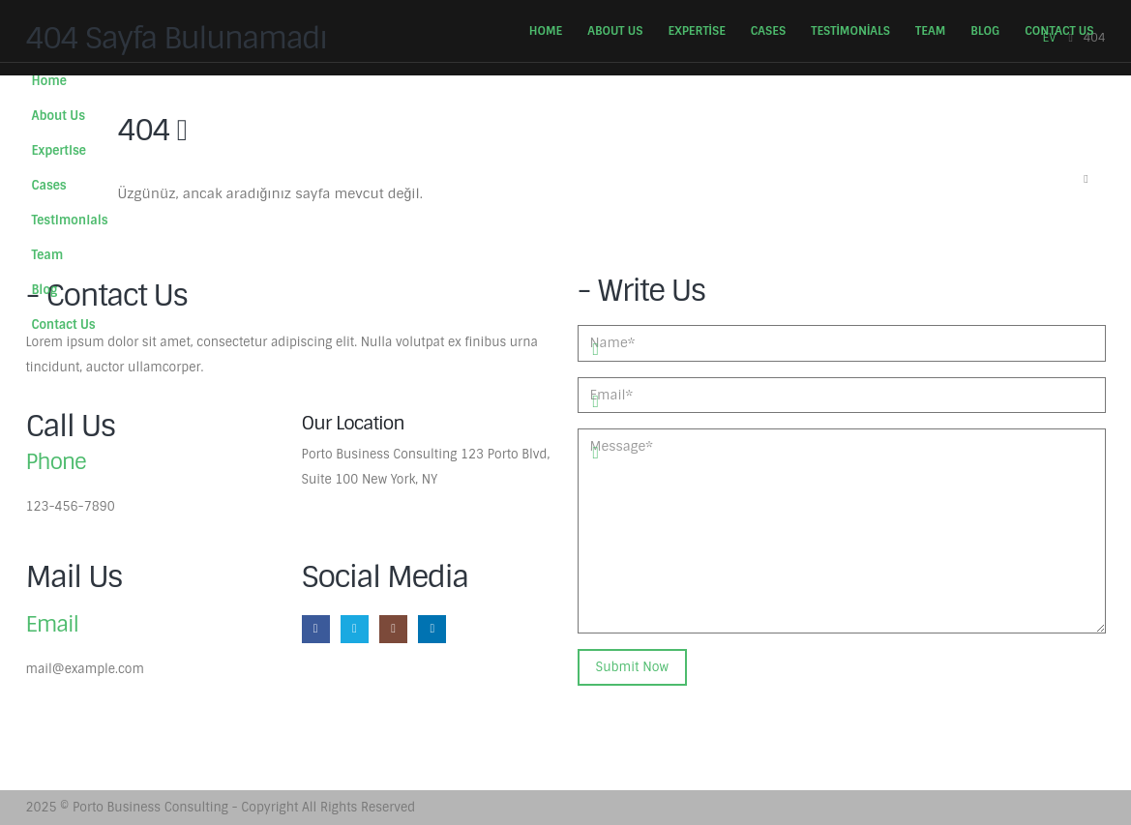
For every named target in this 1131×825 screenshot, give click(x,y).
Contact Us (1059, 31)
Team (930, 31)
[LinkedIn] (432, 629)
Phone (56, 462)
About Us (614, 31)
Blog (984, 31)
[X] (355, 629)
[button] (1086, 179)
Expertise (696, 31)
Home (546, 31)
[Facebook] (316, 629)
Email (52, 624)
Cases (768, 31)
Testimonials (850, 31)
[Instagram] (393, 629)
